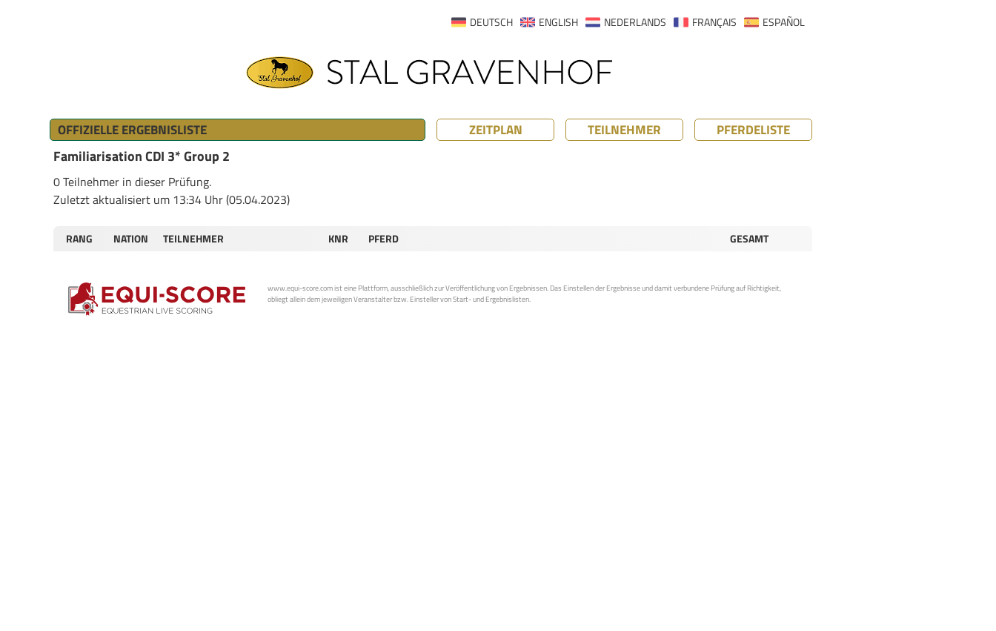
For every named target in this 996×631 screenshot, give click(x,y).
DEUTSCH (491, 22)
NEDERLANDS (635, 22)
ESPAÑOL (784, 22)
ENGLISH (558, 22)
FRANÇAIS (714, 22)
